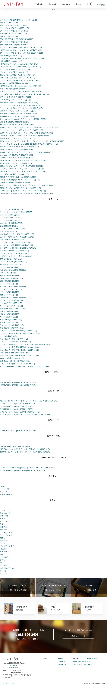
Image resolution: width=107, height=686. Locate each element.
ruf (1, 562)
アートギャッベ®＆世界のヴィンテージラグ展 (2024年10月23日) (25, 94)
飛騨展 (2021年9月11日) (9, 22)
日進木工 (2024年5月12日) (10, 311)
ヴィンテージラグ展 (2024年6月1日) (14, 72)
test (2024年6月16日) (8, 336)
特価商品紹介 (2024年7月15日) (12, 328)
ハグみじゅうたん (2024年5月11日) (13, 270)
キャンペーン (5, 491)
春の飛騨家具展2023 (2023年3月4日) (14, 44)
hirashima (4, 540)
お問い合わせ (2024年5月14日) (12, 239)
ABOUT (60, 659)
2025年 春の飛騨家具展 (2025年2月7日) (15, 122)
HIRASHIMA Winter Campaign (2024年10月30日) (19, 102)
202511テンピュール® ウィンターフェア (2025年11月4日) (22, 166)
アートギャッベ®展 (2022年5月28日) (14, 31)
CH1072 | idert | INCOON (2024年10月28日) (17, 409)
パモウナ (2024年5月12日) (10, 314)
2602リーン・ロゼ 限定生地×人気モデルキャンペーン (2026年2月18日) (27, 185)
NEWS (2, 486)
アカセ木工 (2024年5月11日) (11, 259)
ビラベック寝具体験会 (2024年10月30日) (15, 97)
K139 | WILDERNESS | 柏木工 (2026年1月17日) (18, 385)
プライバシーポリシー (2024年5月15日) (15, 242)
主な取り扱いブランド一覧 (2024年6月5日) (16, 256)
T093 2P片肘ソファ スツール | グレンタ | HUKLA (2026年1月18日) (25, 414)
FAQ (88, 661)
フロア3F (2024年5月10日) (10, 220)
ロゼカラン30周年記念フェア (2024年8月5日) (17, 75)
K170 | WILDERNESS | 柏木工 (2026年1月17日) (18, 382)
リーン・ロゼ (5, 510)
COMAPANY (62, 661)
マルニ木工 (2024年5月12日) (11, 303)
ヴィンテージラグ (7, 546)
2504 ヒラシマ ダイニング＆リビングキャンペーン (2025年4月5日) (25, 135)
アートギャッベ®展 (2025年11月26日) (14, 174)
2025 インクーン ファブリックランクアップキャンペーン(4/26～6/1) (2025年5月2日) (32, 141)
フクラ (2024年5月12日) (9, 283)
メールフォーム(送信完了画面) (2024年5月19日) (18, 248)
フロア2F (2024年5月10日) (10, 217)
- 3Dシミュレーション (79, 664)
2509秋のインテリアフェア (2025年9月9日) (16, 157)
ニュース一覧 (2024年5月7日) (11, 223)
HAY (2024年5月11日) (8, 272)
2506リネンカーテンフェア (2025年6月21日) (17, 149)
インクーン (4, 565)
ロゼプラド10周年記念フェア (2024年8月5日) (17, 77)
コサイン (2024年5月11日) (10, 267)
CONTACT (90, 664)
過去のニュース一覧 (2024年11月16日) (15, 361)
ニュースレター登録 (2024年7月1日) (14, 339)
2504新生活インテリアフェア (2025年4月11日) (18, 138)
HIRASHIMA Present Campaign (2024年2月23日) (19, 64)
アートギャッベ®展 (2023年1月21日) (14, 42)
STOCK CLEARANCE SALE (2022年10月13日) (17, 39)
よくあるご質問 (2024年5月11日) (12, 228)
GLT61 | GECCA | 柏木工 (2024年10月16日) (16, 446)
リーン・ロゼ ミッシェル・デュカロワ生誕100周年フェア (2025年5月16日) (29, 144)
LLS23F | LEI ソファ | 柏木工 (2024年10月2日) (17, 403)
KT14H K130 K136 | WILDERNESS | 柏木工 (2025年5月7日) (22, 470)
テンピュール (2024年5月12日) (12, 325)
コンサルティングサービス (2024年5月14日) (17, 234)
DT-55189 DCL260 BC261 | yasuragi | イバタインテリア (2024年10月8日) (28, 467)
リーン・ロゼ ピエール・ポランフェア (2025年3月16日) (21, 130)
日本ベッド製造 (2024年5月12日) (12, 308)
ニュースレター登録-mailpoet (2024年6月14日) (18, 330)
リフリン (3, 573)
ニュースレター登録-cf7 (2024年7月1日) (15, 341)
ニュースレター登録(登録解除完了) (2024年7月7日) (19, 350)
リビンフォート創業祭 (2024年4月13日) (15, 69)
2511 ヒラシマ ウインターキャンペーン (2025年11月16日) (22, 168)
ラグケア (3, 543)
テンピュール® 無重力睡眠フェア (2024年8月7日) (19, 80)
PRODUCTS (62, 664)
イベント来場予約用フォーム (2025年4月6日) (17, 363)
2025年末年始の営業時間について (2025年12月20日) (20, 179)
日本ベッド (4, 515)
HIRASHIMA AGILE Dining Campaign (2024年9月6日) (20, 86)
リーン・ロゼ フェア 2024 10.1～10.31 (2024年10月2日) (21, 91)
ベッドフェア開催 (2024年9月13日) (13, 88)
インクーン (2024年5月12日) (11, 289)
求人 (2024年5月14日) (8, 231)
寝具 (1, 554)
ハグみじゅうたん (7, 568)
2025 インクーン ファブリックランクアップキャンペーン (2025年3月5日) (29, 127)
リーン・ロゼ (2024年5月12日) (11, 300)
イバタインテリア (7, 532)
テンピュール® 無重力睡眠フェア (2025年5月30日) (19, 146)
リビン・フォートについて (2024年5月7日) (16, 212)
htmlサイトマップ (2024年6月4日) (13, 253)
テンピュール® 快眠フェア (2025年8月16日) (17, 155)
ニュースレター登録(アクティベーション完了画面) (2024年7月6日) (25, 344)
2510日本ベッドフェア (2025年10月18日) (16, 163)
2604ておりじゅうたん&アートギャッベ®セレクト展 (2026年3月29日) (27, 193)
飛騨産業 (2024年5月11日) (10, 275)
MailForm (78, 636)
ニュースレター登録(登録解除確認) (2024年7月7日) (19, 347)
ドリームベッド (6, 521)
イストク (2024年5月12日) (10, 292)
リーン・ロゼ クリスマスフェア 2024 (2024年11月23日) (21, 108)
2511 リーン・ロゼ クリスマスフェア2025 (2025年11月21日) (23, 171)
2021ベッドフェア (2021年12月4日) (13, 25)
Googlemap (13, 665)
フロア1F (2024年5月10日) (10, 214)
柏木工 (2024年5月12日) (9, 294)
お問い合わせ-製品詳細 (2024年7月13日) (15, 352)
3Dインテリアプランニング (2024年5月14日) (17, 237)
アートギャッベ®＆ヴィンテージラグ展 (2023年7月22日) (21, 53)
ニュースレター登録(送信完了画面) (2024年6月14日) (20, 333)
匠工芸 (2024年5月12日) (9, 322)
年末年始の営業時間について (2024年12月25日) (18, 113)
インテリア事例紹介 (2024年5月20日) (14, 250)
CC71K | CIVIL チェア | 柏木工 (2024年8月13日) (18, 430)
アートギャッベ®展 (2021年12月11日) (14, 28)
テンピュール (5, 513)
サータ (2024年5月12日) (9, 317)
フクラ (2, 560)
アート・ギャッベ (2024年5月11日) (13, 261)
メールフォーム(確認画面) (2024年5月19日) (17, 245)
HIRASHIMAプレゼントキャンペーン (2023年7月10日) (21, 50)
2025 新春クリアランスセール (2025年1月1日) (17, 116)
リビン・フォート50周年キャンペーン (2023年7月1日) (21, 47)
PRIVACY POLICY (8, 683)
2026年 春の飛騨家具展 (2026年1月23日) (15, 182)
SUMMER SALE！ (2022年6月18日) (13, 33)
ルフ (1, 524)
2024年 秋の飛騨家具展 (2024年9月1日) (15, 83)
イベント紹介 (5, 489)
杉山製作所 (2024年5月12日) (11, 319)
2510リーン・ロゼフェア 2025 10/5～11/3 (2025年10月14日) (23, 160)
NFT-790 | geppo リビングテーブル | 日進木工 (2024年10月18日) (25, 449)
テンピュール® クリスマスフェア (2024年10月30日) (20, 105)
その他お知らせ (6, 494)
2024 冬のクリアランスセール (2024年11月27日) (18, 111)
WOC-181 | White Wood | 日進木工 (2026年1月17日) (20, 412)
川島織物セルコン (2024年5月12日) (13, 297)
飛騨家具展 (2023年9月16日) (11, 55)
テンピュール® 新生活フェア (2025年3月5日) (17, 124)
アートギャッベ (6, 535)
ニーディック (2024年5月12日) (11, 306)
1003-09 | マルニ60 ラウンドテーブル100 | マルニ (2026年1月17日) (25, 452)
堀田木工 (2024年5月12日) (10, 281)
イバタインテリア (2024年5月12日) (13, 286)
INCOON (3, 549)
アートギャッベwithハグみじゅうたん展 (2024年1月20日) (22, 58)
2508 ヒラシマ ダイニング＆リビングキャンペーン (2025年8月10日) (26, 152)
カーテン (3, 571)
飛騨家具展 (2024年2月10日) (11, 61)
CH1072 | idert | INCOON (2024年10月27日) (17, 406)
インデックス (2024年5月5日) (11, 209)
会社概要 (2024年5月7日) (9, 226)
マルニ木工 (4, 557)
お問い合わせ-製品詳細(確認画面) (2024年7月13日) (19, 355)
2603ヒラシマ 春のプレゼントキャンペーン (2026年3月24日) (23, 190)
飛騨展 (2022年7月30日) (9, 36)
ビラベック (4, 551)
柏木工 (2, 538)
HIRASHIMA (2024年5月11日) (11, 278)
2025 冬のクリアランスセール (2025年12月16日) (18, 177)
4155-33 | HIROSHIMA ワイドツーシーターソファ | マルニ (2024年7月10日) (29, 401)
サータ (2, 518)
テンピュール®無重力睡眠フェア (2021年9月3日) (18, 20)
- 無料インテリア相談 (79, 661)
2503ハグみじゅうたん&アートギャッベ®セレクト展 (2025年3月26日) (27, 133)
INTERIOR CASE (92, 659)
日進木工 (3, 526)
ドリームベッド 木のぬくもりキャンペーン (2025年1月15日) (23, 119)
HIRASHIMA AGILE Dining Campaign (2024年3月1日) (20, 66)
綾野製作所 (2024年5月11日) (11, 264)
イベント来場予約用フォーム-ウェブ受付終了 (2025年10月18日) (24, 366)
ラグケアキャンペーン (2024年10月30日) (15, 99)
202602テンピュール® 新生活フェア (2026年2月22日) (20, 188)
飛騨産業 (3, 529)
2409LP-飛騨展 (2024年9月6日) (12, 358)
